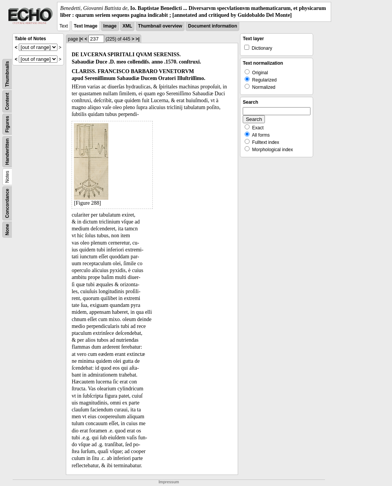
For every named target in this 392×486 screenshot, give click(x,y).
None (7, 229)
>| (137, 39)
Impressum (168, 482)
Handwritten (7, 152)
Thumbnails (7, 74)
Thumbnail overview (160, 26)
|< (81, 39)
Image (110, 26)
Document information (212, 26)
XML (127, 26)
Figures (7, 124)
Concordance (7, 203)
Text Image (86, 26)
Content (7, 101)
